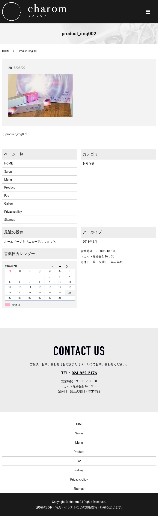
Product (9, 187)
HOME (5, 51)
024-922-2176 (84, 373)
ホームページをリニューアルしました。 (31, 241)
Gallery (9, 203)
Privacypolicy (13, 211)
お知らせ (89, 163)
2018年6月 (90, 241)
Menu (8, 179)
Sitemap (9, 219)
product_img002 (16, 134)
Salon (8, 171)
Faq (6, 195)
